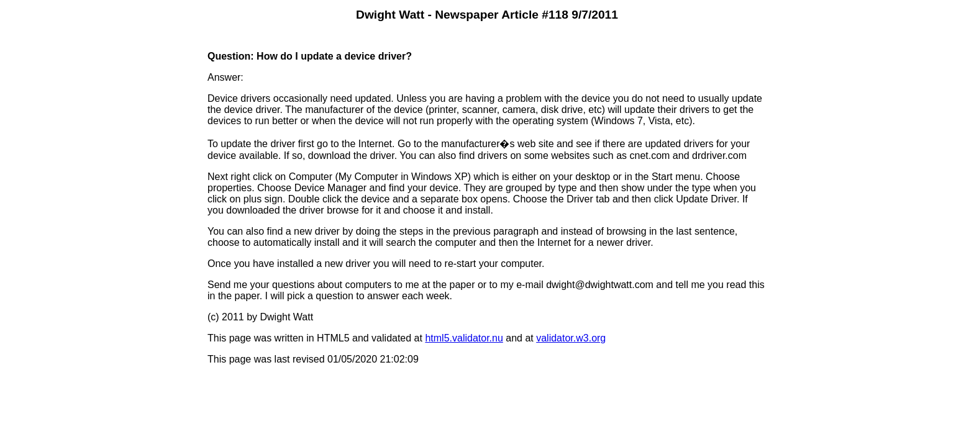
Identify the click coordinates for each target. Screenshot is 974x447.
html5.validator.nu (464, 338)
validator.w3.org (571, 338)
